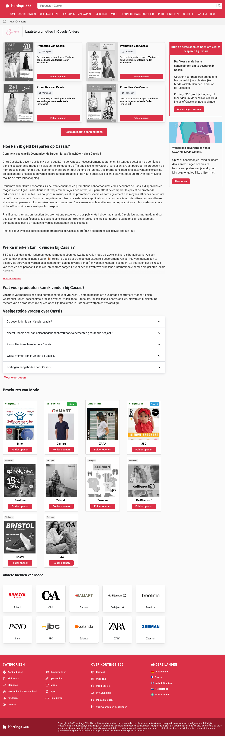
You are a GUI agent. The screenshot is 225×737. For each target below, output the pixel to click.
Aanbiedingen (27, 14)
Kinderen (173, 14)
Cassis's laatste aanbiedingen (84, 132)
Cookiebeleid (101, 686)
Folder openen (58, 76)
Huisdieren (188, 14)
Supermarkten (48, 14)
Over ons (98, 678)
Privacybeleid (101, 693)
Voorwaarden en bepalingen (109, 706)
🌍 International (160, 694)
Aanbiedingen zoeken (189, 109)
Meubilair (102, 14)
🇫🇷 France (156, 677)
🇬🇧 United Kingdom (162, 683)
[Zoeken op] (219, 6)
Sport (160, 14)
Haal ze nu (181, 181)
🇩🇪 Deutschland (160, 671)
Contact (98, 672)
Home (12, 14)
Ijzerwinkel (85, 14)
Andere (202, 14)
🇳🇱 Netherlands (159, 688)
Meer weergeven (12, 278)
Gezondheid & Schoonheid (137, 14)
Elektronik (67, 14)
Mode (114, 14)
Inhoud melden (102, 700)
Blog (213, 14)
